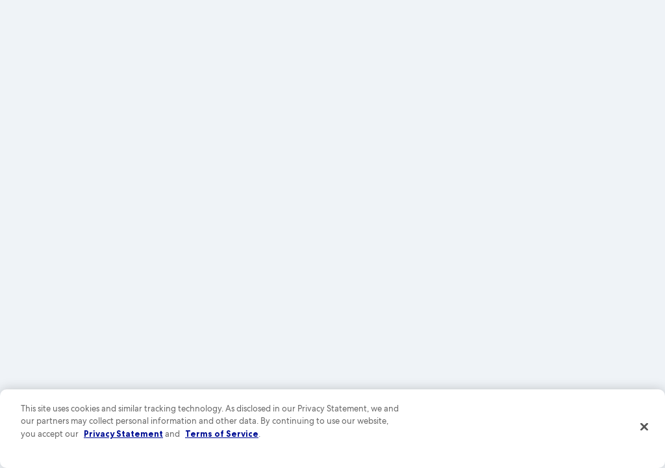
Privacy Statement (123, 433)
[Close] (644, 427)
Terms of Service (221, 433)
